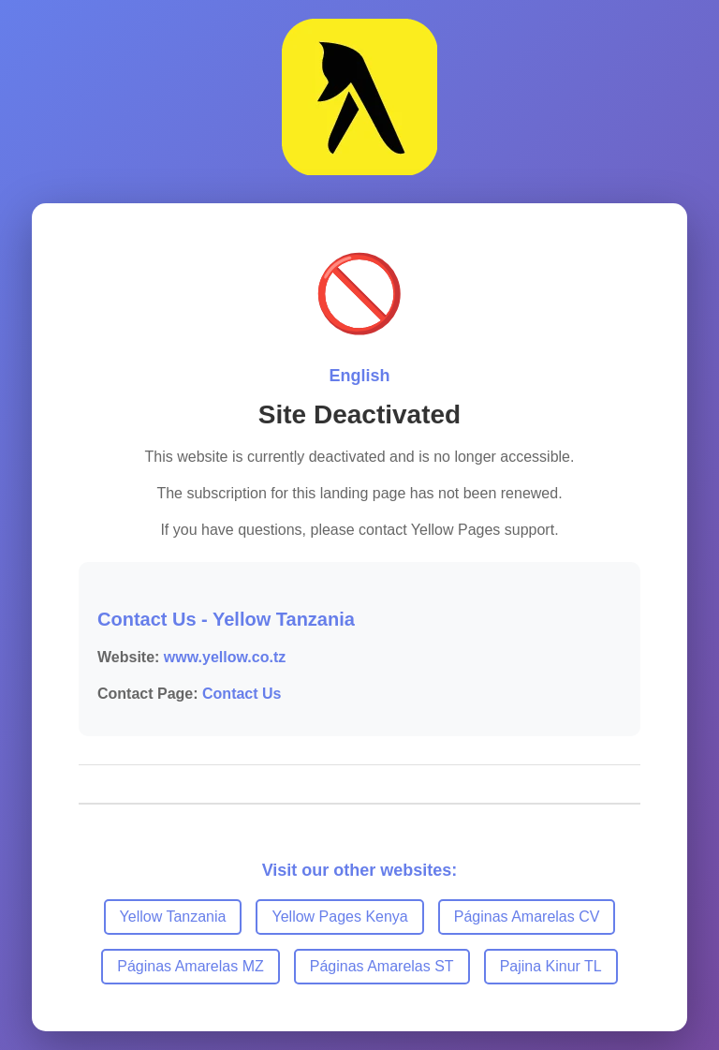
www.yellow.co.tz (225, 657)
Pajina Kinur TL (551, 966)
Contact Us (241, 694)
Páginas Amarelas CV (527, 916)
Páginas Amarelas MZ (190, 966)
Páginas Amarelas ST (382, 966)
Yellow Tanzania (173, 916)
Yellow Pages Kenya (339, 916)
